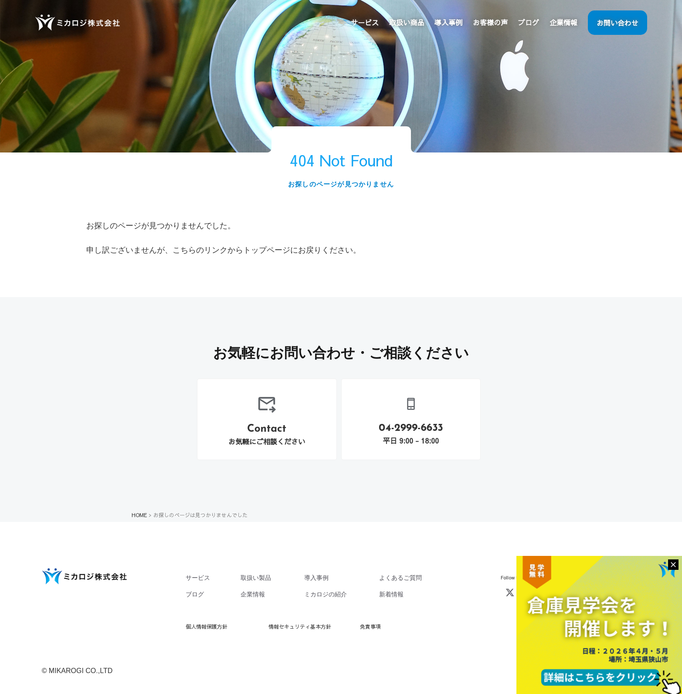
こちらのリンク (200, 250)
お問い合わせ (617, 22)
